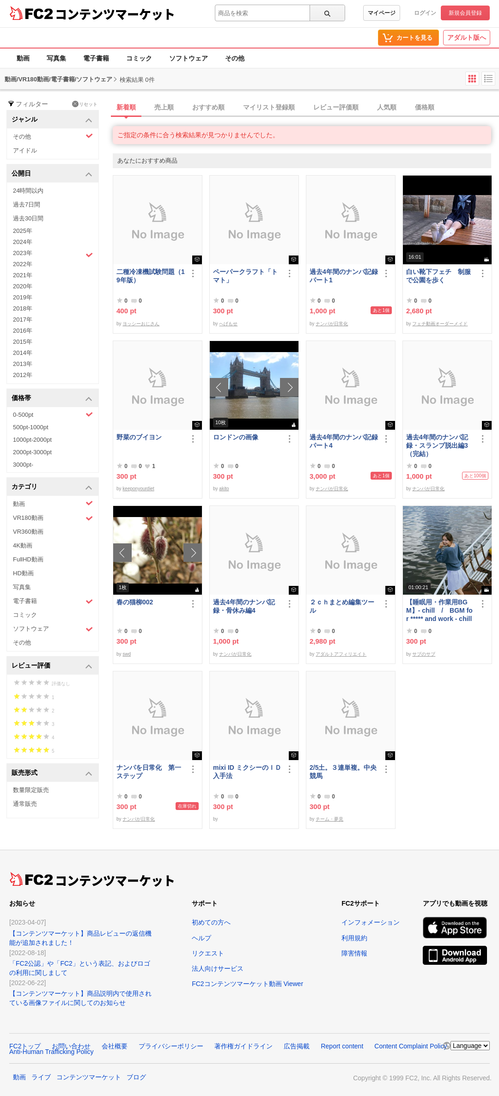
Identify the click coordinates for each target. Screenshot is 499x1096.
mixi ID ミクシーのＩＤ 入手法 (247, 771)
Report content (342, 1046)
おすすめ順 (208, 107)
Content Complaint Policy (410, 1046)
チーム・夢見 (329, 819)
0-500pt (53, 414)
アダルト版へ (466, 37)
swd (126, 654)
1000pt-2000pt (32, 439)
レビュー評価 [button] (52, 666)
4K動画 (22, 545)
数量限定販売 (31, 789)
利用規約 (354, 938)
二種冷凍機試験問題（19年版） (150, 276)
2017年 (22, 319)
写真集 (56, 58)
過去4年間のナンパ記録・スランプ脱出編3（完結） (437, 445)
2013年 (22, 363)
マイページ (382, 13)
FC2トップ (25, 1046)
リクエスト (208, 953)
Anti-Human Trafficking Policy (51, 1051)
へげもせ (228, 323)
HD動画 (23, 573)
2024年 (22, 241)
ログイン (425, 13)
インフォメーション (370, 922)
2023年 (53, 254)
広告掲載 (297, 1046)
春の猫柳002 (134, 602)
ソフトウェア (188, 58)
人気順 (386, 107)
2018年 (22, 308)
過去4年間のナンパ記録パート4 (344, 441)
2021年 (22, 275)
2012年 (22, 374)
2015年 (22, 341)
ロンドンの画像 (235, 437)
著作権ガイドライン (243, 1046)
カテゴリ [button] (52, 487)
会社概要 (115, 1046)
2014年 (22, 352)
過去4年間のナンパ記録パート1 (344, 276)
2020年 (22, 286)
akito (224, 488)
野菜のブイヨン (139, 437)
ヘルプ (201, 938)
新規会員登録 (465, 13)
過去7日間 (26, 204)
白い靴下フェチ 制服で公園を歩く (438, 276)
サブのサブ (423, 654)
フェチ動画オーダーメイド (440, 323)
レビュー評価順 (336, 107)
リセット (84, 104)
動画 (23, 58)
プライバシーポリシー (171, 1046)
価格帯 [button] (52, 398)
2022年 (22, 264)
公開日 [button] (52, 174)
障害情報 (354, 953)
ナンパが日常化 (332, 323)
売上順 (164, 107)
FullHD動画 (28, 559)
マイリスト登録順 (269, 107)
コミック (139, 58)
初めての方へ (211, 922)
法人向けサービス (217, 968)
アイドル (25, 150)
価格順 (424, 107)
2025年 (22, 230)
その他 (234, 58)
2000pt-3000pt (32, 452)
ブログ (136, 1077)
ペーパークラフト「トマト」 (245, 276)
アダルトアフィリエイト (341, 654)
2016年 (22, 330)
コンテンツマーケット (115, 14)
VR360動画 (28, 531)
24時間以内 (28, 190)
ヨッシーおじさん (140, 323)
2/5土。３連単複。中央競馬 (343, 771)
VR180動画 (53, 518)
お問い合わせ (71, 1046)
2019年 (22, 297)
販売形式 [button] (52, 773)
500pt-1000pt (31, 427)
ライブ (41, 1077)
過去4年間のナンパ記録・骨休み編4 (244, 606)
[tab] (306, 107)
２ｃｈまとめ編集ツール (342, 606)
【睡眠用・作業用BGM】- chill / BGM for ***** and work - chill (439, 610)
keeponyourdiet (138, 488)
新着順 (126, 107)
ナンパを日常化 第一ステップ (148, 771)
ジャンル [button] (52, 120)
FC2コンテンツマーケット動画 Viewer (247, 983)
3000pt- (23, 464)
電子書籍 (96, 58)
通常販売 (25, 803)
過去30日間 (28, 218)
